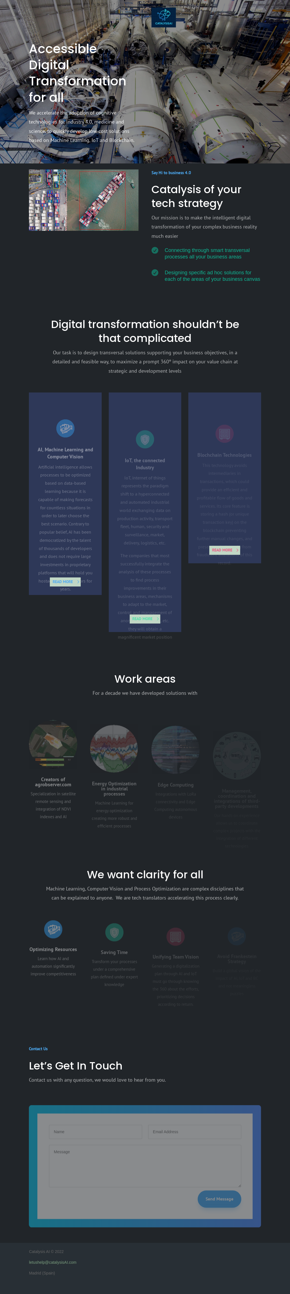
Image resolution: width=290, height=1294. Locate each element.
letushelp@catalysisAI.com (52, 1262)
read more (63, 581)
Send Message (219, 1208)
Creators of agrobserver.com (53, 789)
